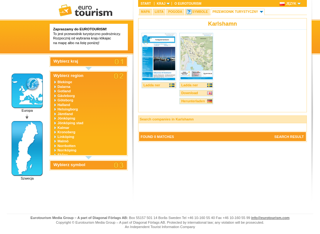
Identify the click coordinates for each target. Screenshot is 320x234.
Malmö (63, 141)
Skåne (63, 155)
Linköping (66, 137)
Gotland (64, 91)
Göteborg (65, 100)
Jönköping (66, 118)
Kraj (161, 3)
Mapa (145, 11)
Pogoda (175, 11)
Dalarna (64, 87)
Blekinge (65, 82)
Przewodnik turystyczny (235, 11)
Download (189, 93)
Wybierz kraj (65, 61)
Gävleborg (66, 96)
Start (146, 3)
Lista (159, 11)
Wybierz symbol (69, 165)
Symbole (200, 11)
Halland (64, 105)
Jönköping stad (70, 123)
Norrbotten (67, 146)
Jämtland (65, 114)
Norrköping (67, 150)
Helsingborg (68, 109)
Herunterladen (193, 101)
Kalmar (63, 128)
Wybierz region (68, 76)
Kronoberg (66, 132)
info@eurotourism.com (270, 218)
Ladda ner (151, 85)
